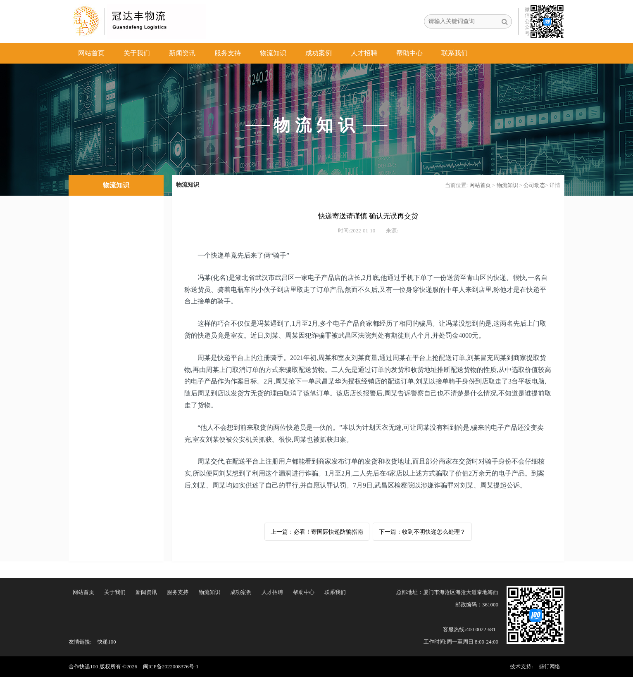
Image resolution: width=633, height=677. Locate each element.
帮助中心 (409, 53)
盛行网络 (549, 666)
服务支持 (227, 53)
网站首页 (91, 53)
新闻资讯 (182, 53)
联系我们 (454, 53)
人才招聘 (364, 53)
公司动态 (534, 185)
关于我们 (137, 53)
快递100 (106, 642)
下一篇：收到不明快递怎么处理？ (422, 531)
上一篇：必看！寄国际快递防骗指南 (317, 531)
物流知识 (273, 53)
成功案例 (318, 53)
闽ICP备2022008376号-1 (171, 666)
